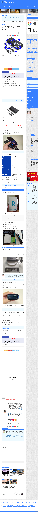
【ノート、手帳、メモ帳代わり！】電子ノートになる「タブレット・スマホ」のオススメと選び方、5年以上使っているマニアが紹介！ (34, 194)
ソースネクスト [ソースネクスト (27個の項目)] (25, 502)
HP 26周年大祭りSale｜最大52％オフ (9, 18)
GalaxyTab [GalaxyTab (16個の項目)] (33, 43)
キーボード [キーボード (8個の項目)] (29, 62)
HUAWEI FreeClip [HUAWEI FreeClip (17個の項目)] (29, 49)
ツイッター (15, 435)
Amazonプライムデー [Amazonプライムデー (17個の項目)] (30, 38)
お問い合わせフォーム (19, 435)
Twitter (29, 101)
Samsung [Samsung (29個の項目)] (28, 57)
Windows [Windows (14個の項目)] (33, 59)
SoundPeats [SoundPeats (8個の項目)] (33, 57)
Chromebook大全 (30, 98)
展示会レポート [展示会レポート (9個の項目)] (29, 76)
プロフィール (29, 104)
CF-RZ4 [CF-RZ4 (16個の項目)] (28, 40)
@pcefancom (6, 56)
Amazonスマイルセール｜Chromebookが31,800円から (11, 17)
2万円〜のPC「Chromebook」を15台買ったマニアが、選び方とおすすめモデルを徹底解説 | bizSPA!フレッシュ (15, 409)
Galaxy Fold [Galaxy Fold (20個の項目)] (29, 43)
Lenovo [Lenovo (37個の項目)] (35, 51)
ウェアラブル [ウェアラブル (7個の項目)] (4, 502)
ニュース (16, 6)
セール (10, 6)
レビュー (22, 6)
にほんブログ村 (4, 399)
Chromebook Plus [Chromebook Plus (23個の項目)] (33, 40)
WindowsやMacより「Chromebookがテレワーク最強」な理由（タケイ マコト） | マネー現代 (15, 411)
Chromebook (4, 6)
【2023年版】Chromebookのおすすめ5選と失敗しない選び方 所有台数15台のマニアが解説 (34, 186)
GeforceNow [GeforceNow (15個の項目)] (2, 499)
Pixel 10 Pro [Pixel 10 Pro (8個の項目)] (29, 54)
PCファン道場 (19, 508)
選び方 (28, 83)
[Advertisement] (13, 93)
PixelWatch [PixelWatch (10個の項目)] (33, 54)
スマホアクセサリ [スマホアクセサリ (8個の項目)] (15, 502)
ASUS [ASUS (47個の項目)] (35, 38)
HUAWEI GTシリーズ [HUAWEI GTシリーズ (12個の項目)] (30, 51)
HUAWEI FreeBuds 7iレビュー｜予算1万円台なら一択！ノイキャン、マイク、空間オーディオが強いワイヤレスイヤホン (34, 113)
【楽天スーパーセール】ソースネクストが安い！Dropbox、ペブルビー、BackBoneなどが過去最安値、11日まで (34, 121)
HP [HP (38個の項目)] (28, 46)
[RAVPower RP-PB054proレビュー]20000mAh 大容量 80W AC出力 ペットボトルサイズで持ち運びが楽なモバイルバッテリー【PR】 (13, 484)
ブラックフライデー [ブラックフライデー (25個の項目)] (30, 70)
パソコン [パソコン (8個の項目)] (29, 502)
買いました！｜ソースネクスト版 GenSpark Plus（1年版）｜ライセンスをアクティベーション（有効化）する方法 (34, 155)
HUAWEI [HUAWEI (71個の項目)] (31, 46)
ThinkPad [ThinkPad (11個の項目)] (28, 59)
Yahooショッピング (15, 68)
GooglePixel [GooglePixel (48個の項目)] (6, 499)
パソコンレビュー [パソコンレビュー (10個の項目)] (29, 68)
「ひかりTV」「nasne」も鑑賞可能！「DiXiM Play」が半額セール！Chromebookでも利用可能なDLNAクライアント (34, 135)
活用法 (28, 6)
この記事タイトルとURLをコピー (13, 32)
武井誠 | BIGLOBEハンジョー (10, 434)
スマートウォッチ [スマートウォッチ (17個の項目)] (29, 65)
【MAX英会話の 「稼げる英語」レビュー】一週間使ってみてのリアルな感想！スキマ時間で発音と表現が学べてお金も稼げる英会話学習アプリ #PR (5, 484)
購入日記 (34, 6)
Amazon (6, 68)
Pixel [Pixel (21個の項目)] (36, 499)
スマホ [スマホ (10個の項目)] (33, 62)
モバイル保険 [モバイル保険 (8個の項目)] (29, 73)
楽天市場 (10, 68)
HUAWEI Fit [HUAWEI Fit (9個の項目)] (14, 499)
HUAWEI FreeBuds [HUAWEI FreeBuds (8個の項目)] (19, 499)
